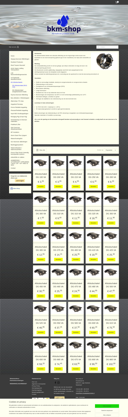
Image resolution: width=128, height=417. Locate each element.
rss (61, 413)
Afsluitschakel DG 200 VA (58, 175)
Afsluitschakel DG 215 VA (76, 175)
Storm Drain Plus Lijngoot (19, 135)
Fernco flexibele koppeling (19, 107)
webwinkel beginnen (68, 413)
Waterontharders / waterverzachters (16, 148)
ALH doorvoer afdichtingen (19, 141)
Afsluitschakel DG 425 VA (111, 248)
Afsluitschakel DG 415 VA (93, 248)
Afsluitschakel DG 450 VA (41, 285)
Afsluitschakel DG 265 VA (111, 175)
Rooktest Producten (17, 62)
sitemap (57, 413)
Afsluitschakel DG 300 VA (41, 212)
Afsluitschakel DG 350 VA (111, 212)
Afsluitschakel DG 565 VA (76, 321)
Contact (13, 168)
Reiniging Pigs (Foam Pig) (19, 116)
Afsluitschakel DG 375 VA (58, 248)
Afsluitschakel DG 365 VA (41, 248)
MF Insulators (15, 132)
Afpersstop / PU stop (17, 101)
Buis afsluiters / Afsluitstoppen (20, 98)
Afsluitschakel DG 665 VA (58, 358)
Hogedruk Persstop (17, 104)
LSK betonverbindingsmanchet (19, 73)
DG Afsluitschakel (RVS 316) (19, 86)
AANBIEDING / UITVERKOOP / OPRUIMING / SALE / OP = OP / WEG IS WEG (20, 163)
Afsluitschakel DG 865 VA (111, 358)
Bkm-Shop (15, 188)
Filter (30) (40, 150)
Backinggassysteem (17, 145)
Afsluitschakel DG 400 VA (76, 248)
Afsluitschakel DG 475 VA (76, 285)
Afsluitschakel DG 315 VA (76, 212)
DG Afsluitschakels (16, 82)
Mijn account (14, 47)
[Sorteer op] (110, 150)
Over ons (34, 382)
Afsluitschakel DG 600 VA (93, 321)
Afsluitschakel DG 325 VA (93, 212)
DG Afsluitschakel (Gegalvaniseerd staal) (19, 90)
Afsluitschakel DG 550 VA (58, 321)
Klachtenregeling (37, 390)
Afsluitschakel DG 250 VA (93, 175)
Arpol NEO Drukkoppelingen (19, 113)
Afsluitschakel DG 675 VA (76, 358)
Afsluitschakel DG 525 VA (41, 321)
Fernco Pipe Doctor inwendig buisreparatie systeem (20, 153)
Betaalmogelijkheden (38, 392)
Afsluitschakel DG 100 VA (41, 175)
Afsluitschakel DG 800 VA (93, 358)
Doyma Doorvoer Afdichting (19, 95)
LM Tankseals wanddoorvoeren (16, 78)
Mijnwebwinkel (83, 413)
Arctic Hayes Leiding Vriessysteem (17, 69)
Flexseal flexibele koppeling (19, 110)
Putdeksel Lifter (15, 124)
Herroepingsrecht (37, 388)
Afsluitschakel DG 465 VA (58, 285)
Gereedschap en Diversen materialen (19, 120)
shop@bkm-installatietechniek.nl (85, 393)
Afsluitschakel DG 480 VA (93, 285)
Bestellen (41, 186)
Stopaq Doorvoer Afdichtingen (20, 59)
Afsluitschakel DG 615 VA (111, 321)
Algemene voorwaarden (39, 384)
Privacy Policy (36, 386)
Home (12, 56)
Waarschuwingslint (16, 138)
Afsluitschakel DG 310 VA (58, 212)
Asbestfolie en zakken (17, 157)
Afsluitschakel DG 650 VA (41, 358)
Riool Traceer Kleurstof (18, 65)
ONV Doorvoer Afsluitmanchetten (16, 128)
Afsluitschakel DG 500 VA (111, 285)
